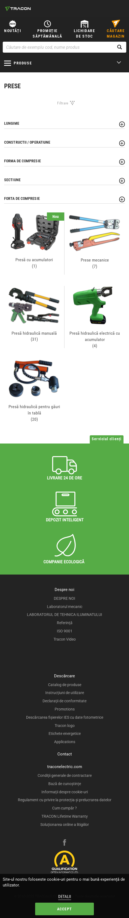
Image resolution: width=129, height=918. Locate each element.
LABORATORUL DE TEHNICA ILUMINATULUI (64, 614)
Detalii (64, 896)
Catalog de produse (64, 685)
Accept (64, 909)
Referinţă (64, 623)
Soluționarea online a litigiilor (64, 824)
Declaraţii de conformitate (64, 701)
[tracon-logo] (18, 8)
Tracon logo (65, 725)
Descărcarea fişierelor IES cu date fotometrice (64, 717)
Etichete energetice (65, 733)
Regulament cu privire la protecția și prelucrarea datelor (64, 800)
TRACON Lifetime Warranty (64, 816)
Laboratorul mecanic (64, 606)
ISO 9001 (64, 631)
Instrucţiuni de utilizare (64, 692)
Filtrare (62, 103)
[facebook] (64, 843)
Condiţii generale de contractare (65, 775)
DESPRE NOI (64, 598)
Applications (64, 742)
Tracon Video (65, 639)
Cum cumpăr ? (64, 808)
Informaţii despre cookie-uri (64, 792)
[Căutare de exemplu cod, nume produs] (64, 47)
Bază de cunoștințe (64, 783)
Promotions (65, 709)
